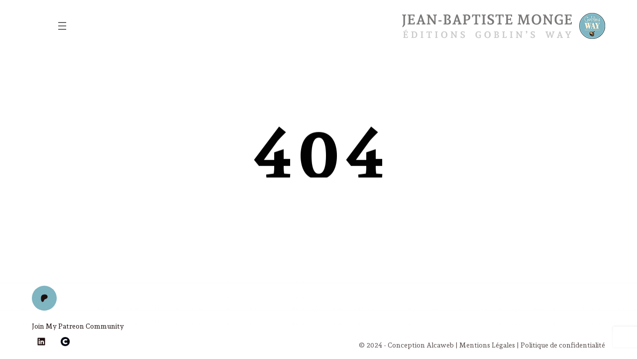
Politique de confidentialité (563, 345)
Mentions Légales (487, 345)
